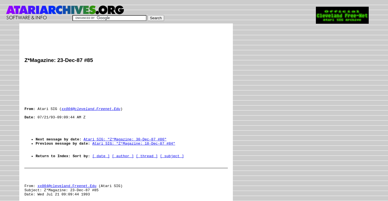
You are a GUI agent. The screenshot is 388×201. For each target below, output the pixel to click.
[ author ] (123, 171)
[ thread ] (147, 171)
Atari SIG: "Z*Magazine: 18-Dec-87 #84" (133, 156)
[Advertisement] (126, 41)
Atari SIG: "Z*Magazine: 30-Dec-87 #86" (125, 151)
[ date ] (101, 171)
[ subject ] (172, 171)
